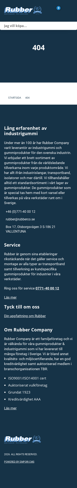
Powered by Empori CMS (19, 461)
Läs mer (10, 297)
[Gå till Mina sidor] (65, 10)
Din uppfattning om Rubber (25, 315)
